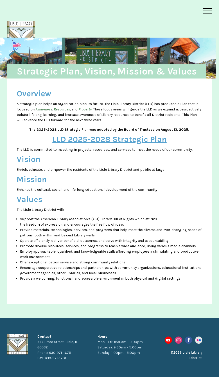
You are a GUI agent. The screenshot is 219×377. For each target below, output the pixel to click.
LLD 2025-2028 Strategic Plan (109, 139)
